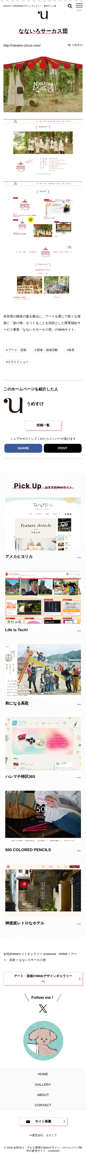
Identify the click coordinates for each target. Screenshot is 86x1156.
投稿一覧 (43, 425)
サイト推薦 (43, 1121)
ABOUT (43, 1095)
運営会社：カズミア (44, 1135)
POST (62, 448)
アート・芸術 (17, 350)
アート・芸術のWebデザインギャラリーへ (43, 978)
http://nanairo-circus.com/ (22, 45)
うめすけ (77, 45)
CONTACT (43, 1105)
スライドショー (18, 362)
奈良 (72, 350)
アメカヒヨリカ (19, 556)
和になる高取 (17, 703)
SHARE (23, 448)
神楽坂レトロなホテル (24, 923)
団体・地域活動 (47, 350)
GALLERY (43, 1084)
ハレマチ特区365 (20, 776)
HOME (43, 1074)
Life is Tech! (16, 630)
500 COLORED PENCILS (28, 849)
